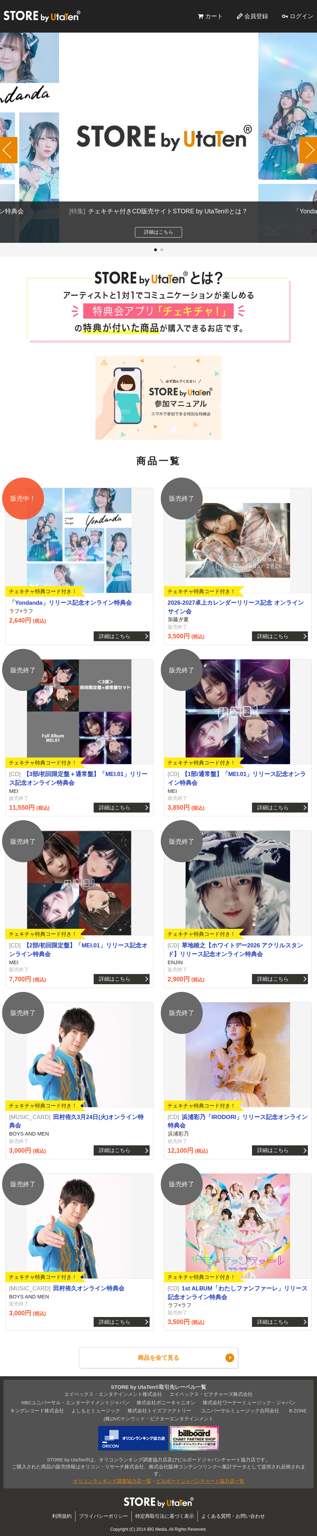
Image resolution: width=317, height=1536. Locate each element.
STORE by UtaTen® (41, 16)
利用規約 (62, 1516)
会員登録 (256, 16)
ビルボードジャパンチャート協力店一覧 (200, 1481)
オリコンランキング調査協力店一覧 (112, 1481)
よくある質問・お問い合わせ (233, 1516)
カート (214, 16)
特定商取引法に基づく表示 (164, 1516)
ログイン (302, 16)
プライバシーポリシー (103, 1516)
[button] (155, 249)
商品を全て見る (158, 1358)
